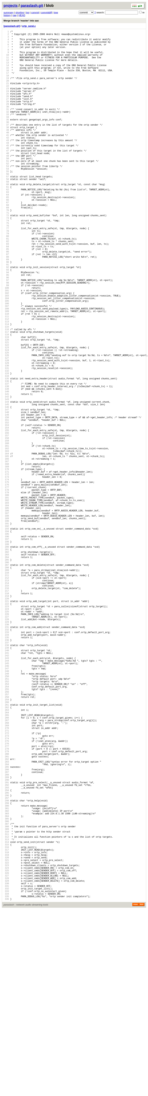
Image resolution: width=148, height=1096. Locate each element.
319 (6, 1031)
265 (6, 862)
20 (6, 91)
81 (6, 283)
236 (6, 771)
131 (6, 440)
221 (6, 723)
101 (6, 346)
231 (6, 755)
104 (6, 356)
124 (6, 418)
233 (6, 761)
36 (6, 142)
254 (6, 827)
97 (6, 333)
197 (6, 648)
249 (6, 811)
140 (6, 469)
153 (6, 510)
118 (6, 400)
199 (6, 654)
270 (6, 877)
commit (35, 12)
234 (6, 764)
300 (6, 972)
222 (6, 727)
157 (6, 522)
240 (6, 783)
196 (6, 645)
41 (6, 157)
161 (6, 535)
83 (6, 289)
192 (6, 632)
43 (6, 164)
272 (6, 884)
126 (6, 425)
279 (6, 906)
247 (6, 805)
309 (6, 1000)
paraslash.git (32, 6)
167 (6, 554)
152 (6, 506)
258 (6, 840)
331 (6, 1069)
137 (6, 459)
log (27, 12)
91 (6, 315)
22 (6, 98)
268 (6, 871)
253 (6, 824)
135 (6, 453)
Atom (135, 1091)
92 (6, 318)
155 (6, 516)
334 (6, 1079)
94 (6, 324)
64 (6, 230)
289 (6, 937)
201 (6, 660)
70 (6, 249)
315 (6, 1019)
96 (6, 330)
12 (6, 66)
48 (6, 179)
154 (6, 513)
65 (6, 233)
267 (6, 868)
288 (6, 934)
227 (6, 742)
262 (6, 852)
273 (6, 887)
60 (6, 217)
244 (6, 796)
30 (6, 123)
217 (6, 711)
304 (6, 984)
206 (6, 676)
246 (6, 802)
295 (6, 956)
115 (6, 390)
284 (6, 921)
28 (6, 117)
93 (6, 321)
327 (6, 1057)
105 (6, 359)
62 (6, 223)
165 (6, 547)
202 (6, 664)
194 (6, 638)
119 (6, 403)
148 (6, 494)
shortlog (19, 12)
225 (6, 736)
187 (6, 616)
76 (6, 267)
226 (6, 739)
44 (6, 167)
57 (6, 208)
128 (6, 431)
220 (6, 720)
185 (6, 610)
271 (6, 881)
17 (6, 82)
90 (6, 311)
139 (6, 466)
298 (6, 965)
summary (8, 12)
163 (6, 541)
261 (6, 849)
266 (6, 865)
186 (6, 613)
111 (6, 378)
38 (6, 148)
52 (6, 192)
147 (6, 491)
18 (6, 85)
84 (6, 293)
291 (6, 943)
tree (56, 12)
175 (6, 579)
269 (6, 874)
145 (6, 484)
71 (6, 252)
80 (6, 280)
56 (6, 205)
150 (6, 500)
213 (6, 698)
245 (6, 799)
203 (6, 667)
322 (6, 1041)
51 (6, 189)
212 (6, 695)
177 (6, 585)
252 (6, 821)
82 (6, 286)
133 (6, 447)
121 (6, 409)
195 (6, 642)
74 (6, 261)
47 (6, 176)
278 (6, 903)
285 (6, 925)
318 (6, 1028)
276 (6, 896)
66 (6, 236)
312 (6, 1009)
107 (6, 365)
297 (6, 962)
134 (6, 450)
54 (6, 198)
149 (6, 497)
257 (6, 837)
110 (6, 374)
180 (6, 594)
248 (6, 808)
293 (6, 950)
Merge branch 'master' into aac (21, 20)
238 (6, 777)
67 (6, 239)
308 (6, 997)
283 (6, 918)
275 (6, 893)
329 (6, 1063)
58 (6, 211)
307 (6, 994)
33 (6, 132)
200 (6, 657)
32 (6, 129)
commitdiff (46, 12)
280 (6, 909)
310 (6, 1003)
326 (6, 1053)
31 (6, 126)
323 (6, 1044)
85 (6, 296)
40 (6, 154)
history (7, 15)
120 (6, 406)
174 (6, 576)
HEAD (21, 15)
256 (6, 833)
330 (6, 1066)
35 (6, 139)
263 (6, 855)
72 (6, 255)
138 (6, 462)
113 (6, 384)
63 (6, 227)
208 (6, 682)
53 (6, 195)
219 (6, 717)
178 (6, 588)
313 (6, 1013)
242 (6, 789)
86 (6, 299)
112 (6, 381)
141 (6, 472)
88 (6, 305)
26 (6, 110)
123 (6, 415)
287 (6, 931)
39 (6, 151)
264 (6, 859)
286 (6, 928)
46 (6, 173)
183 (6, 604)
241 (6, 786)
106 (6, 362)
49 (6, 183)
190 (6, 626)
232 (6, 758)
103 (6, 352)
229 (6, 749)
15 (6, 76)
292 (6, 947)
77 (6, 271)
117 (6, 396)
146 (6, 488)
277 (6, 899)
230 (6, 752)
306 (6, 991)
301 (6, 975)
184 (6, 607)
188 (6, 620)
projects (11, 6)
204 (6, 670)
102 (6, 349)
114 (6, 387)
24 (6, 104)
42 (6, 161)
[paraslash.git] (12, 26)
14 (6, 73)
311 (6, 1006)
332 (6, 1072)
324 (6, 1047)
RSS (141, 1091)
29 (6, 120)
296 (6, 959)
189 (6, 623)
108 (6, 368)
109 (6, 371)
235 (6, 767)
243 (6, 793)
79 (6, 277)
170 (6, 563)
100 (6, 343)
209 (6, 686)
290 (6, 940)
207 (6, 679)
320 (6, 1035)
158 (6, 525)
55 (6, 201)
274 (6, 890)
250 (6, 815)
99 (6, 340)
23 (6, 101)
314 (6, 1016)
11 (6, 63)
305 (6, 987)
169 (6, 560)
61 (6, 220)
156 (6, 519)
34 (6, 135)
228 (6, 745)
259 (6, 843)
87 (6, 302)
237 (6, 774)
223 (6, 730)
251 (6, 818)
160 (6, 532)
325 (6, 1050)
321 (6, 1038)
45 (6, 170)
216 (6, 708)
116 (6, 393)
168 (6, 557)
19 (6, 88)
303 (6, 981)
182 (6, 601)
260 (6, 846)
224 (6, 733)
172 (6, 569)
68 (6, 242)
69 (6, 245)
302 (6, 978)
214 (6, 701)
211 (6, 692)
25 (6, 107)
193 (6, 635)
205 (6, 673)
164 (6, 544)
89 (6, 308)
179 (6, 591)
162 (6, 538)
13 (6, 69)
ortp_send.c (29, 26)
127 (6, 428)
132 (6, 444)
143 (6, 478)
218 (6, 714)
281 (6, 912)
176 (6, 582)
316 (6, 1022)
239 (6, 780)
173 (6, 572)
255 (6, 830)
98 (6, 337)
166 (6, 550)
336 (6, 1085)
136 (6, 456)
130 (6, 437)
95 (6, 327)
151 (6, 503)
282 (6, 915)
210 (6, 689)
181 (6, 598)
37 (6, 145)
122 (6, 412)
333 (6, 1076)
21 (6, 95)
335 (6, 1082)
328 (6, 1060)
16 (6, 79)
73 (6, 258)
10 (6, 60)
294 (6, 953)
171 (6, 566)
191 (6, 629)
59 (6, 214)
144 (6, 481)
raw (15, 15)
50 (6, 186)
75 (6, 264)
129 (6, 434)
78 (6, 274)
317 (6, 1025)
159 (6, 528)
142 (6, 475)
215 (6, 705)
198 (6, 651)
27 (6, 113)
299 (6, 969)
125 (6, 422)
